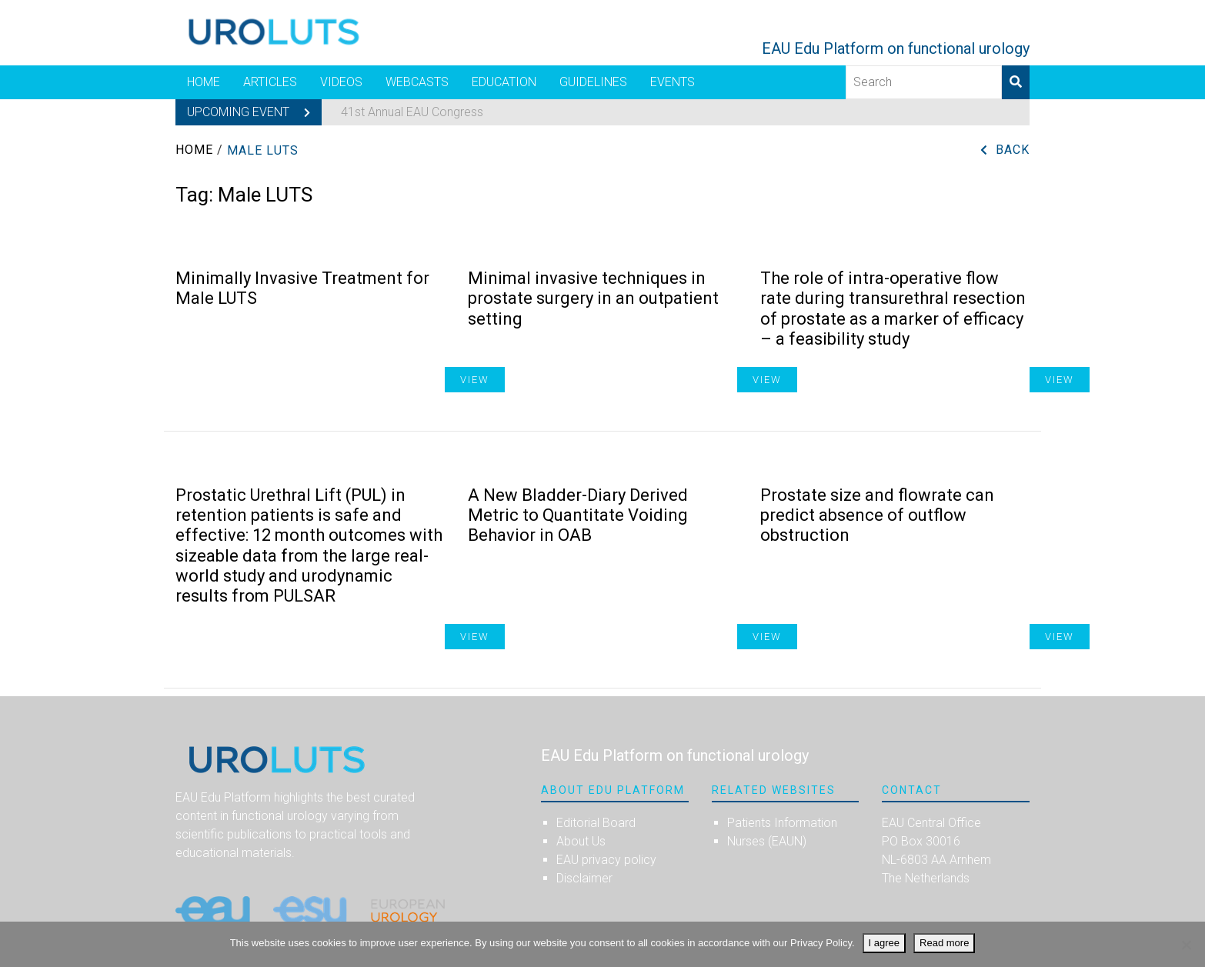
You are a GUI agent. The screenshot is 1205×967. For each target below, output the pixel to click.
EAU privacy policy (606, 859)
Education (504, 82)
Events (672, 82)
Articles (270, 82)
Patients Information (782, 822)
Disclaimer (584, 878)
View (1059, 379)
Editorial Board (596, 822)
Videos (341, 82)
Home (203, 82)
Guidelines (593, 82)
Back (1013, 149)
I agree (884, 943)
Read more (944, 943)
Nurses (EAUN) (766, 841)
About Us (581, 841)
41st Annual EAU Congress (412, 112)
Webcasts (417, 82)
